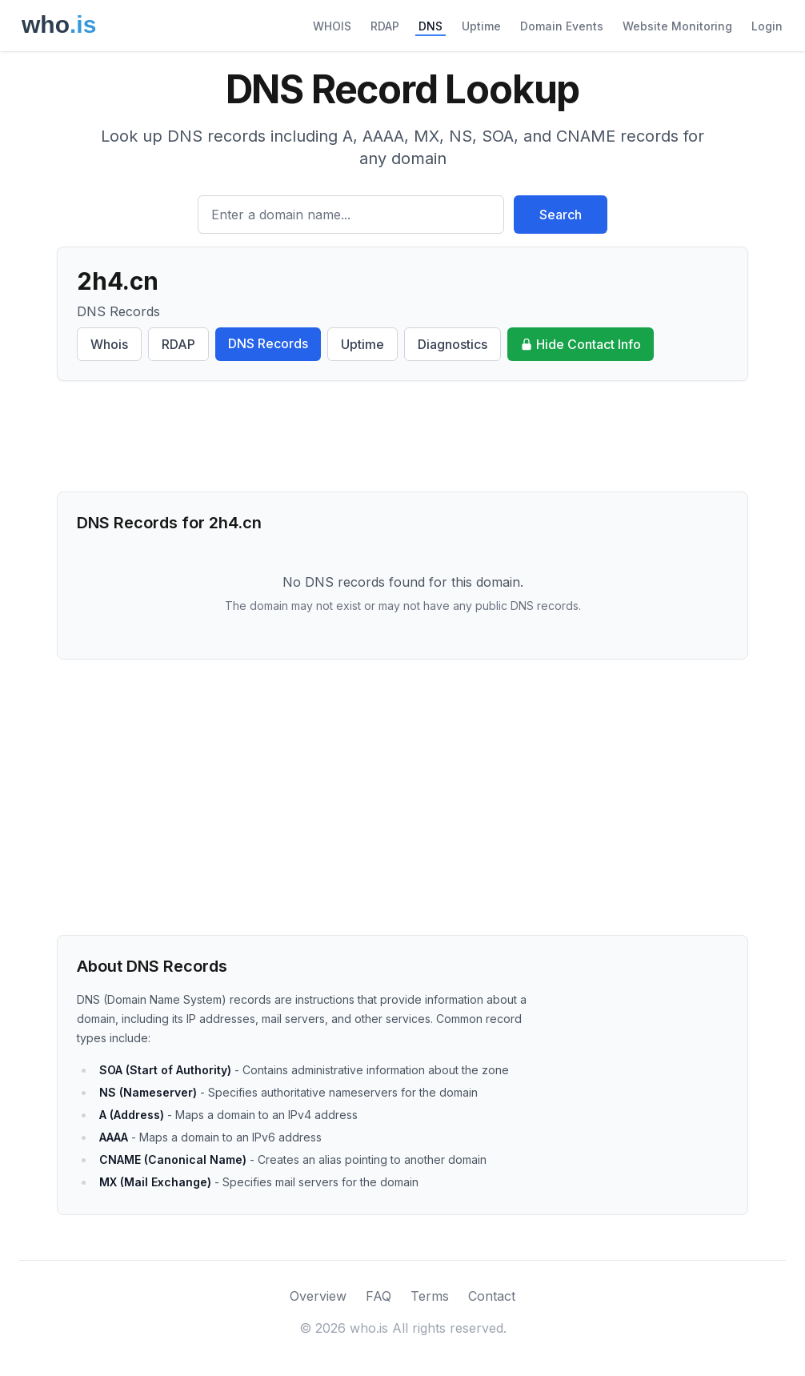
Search (560, 215)
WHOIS (332, 26)
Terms (430, 1296)
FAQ (378, 1296)
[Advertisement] (402, 436)
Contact (491, 1296)
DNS (431, 26)
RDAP (384, 26)
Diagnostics (452, 344)
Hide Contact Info (580, 344)
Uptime (481, 26)
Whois (109, 344)
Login (767, 26)
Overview (318, 1296)
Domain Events (561, 26)
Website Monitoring (677, 26)
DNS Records (268, 343)
